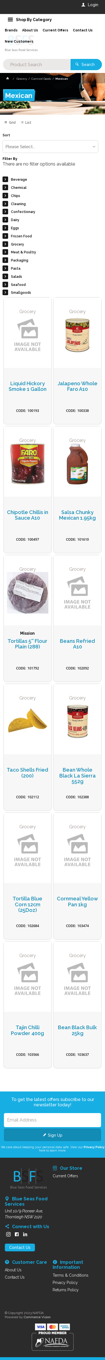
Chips (15, 196)
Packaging (19, 260)
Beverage (19, 180)
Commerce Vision (37, 1317)
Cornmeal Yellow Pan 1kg (77, 901)
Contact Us (20, 1247)
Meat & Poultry (23, 252)
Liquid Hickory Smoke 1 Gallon (27, 386)
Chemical (19, 188)
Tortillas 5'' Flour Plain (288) (27, 644)
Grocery (17, 244)
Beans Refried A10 (77, 644)
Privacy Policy (94, 1147)
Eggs (15, 228)
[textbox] (36, 64)
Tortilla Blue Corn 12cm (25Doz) (27, 904)
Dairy (15, 220)
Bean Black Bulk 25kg (77, 1030)
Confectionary (23, 212)
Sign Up (55, 1135)
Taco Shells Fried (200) (27, 773)
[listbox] (50, 146)
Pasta (15, 268)
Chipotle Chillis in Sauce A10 (27, 515)
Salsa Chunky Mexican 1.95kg (77, 515)
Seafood (18, 285)
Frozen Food (21, 236)
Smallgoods (21, 293)
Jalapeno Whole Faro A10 (77, 386)
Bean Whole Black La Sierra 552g (77, 775)
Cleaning (18, 204)
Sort (6, 135)
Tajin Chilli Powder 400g (27, 1030)
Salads (16, 277)
